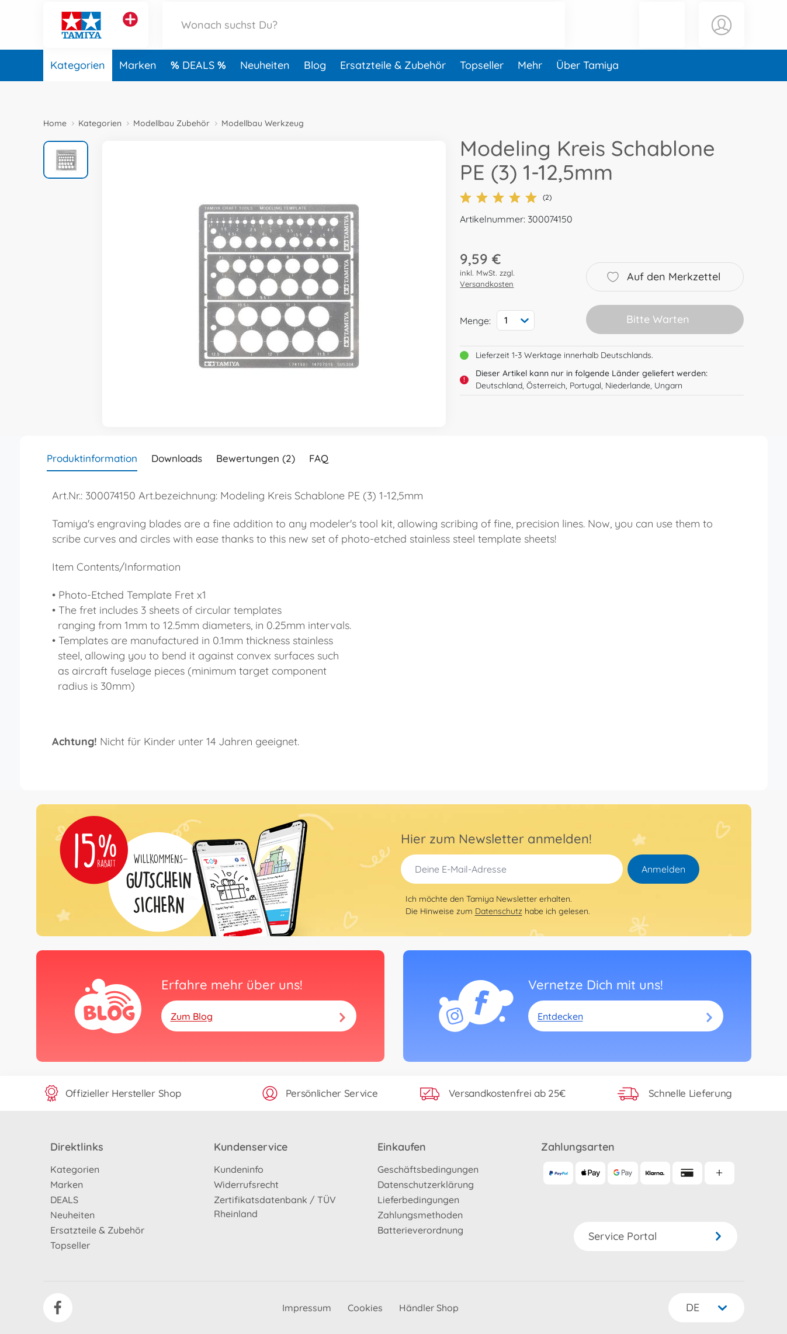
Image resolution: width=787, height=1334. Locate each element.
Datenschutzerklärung (425, 1184)
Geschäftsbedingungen (428, 1169)
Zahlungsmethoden (420, 1215)
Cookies (365, 1308)
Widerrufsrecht (246, 1184)
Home (55, 123)
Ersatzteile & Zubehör (393, 89)
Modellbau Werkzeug (262, 123)
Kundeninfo (239, 1169)
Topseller (482, 89)
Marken (138, 89)
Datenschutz (498, 911)
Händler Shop (429, 1308)
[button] (662, 37)
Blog (315, 89)
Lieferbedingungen (418, 1200)
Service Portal (655, 1236)
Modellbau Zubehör (171, 123)
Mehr (530, 89)
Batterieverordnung (420, 1230)
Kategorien (77, 89)
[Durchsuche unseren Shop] (364, 37)
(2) (506, 197)
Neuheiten (265, 89)
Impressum (306, 1308)
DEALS (199, 89)
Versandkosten (487, 284)
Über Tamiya (587, 89)
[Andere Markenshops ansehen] (130, 31)
